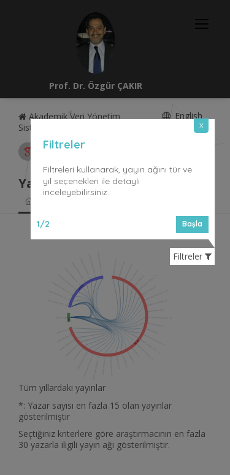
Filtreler (192, 256)
